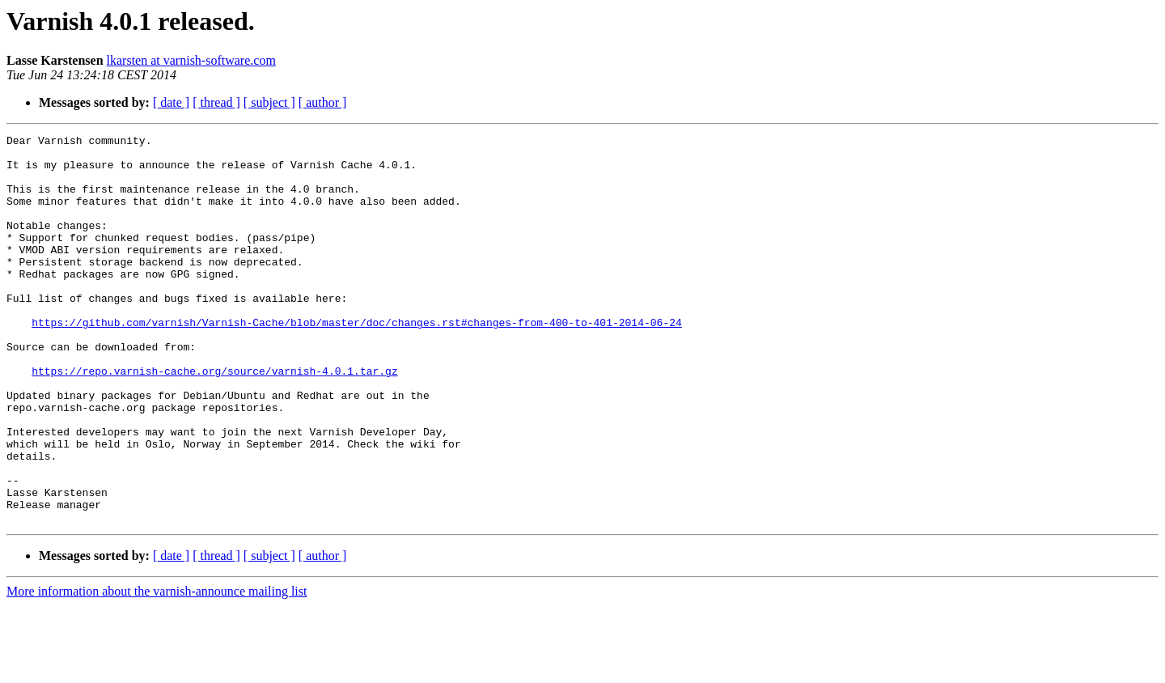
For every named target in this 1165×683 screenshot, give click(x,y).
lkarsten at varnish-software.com (191, 60)
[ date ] (171, 102)
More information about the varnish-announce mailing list (156, 669)
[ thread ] (216, 102)
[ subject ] (269, 102)
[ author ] (323, 102)
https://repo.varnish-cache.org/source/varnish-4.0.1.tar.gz (214, 419)
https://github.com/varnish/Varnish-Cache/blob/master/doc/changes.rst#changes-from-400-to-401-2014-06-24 (356, 361)
